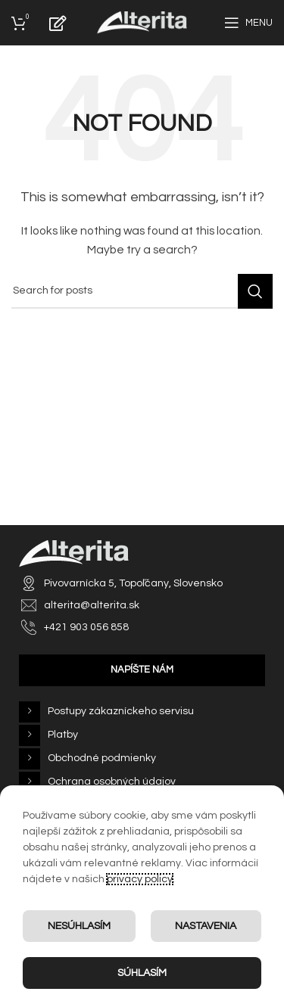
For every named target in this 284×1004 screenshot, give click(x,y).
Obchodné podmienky (102, 758)
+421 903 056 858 (86, 627)
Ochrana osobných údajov (112, 781)
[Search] (142, 291)
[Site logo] (142, 22)
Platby (63, 734)
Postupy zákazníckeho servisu (121, 711)
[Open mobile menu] (248, 23)
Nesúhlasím (79, 926)
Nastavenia (205, 926)
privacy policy (140, 879)
